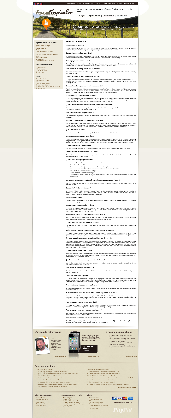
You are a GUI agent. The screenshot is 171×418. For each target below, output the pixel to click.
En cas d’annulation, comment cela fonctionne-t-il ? (84, 86)
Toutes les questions (127, 387)
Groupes (98, 3)
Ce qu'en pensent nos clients (44, 51)
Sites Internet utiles (41, 57)
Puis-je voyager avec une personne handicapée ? (84, 310)
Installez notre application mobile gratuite (48, 86)
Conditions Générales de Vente (45, 60)
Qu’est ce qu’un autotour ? (75, 45)
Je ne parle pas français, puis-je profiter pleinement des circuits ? (90, 238)
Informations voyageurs (43, 80)
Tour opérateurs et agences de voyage (47, 54)
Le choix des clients (41, 70)
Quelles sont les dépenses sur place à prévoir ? (83, 222)
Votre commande (41, 82)
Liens (37, 56)
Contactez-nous (40, 50)
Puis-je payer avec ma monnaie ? (78, 61)
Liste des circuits (108, 16)
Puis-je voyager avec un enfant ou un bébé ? (82, 302)
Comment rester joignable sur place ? (79, 250)
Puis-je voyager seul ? (74, 197)
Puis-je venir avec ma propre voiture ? (80, 112)
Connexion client (129, 3)
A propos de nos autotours (85, 3)
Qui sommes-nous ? (69, 3)
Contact (119, 3)
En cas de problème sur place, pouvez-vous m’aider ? (85, 214)
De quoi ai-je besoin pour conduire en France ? (83, 76)
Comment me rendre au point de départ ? (81, 205)
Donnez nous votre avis (43, 85)
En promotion (40, 72)
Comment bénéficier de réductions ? (79, 145)
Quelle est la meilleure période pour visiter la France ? (85, 260)
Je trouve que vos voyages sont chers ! (80, 136)
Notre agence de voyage (43, 45)
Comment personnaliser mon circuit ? (79, 53)
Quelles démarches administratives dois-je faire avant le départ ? (89, 105)
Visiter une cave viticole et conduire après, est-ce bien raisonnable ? (91, 230)
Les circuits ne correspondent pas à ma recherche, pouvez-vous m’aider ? (93, 180)
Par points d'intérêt (93, 16)
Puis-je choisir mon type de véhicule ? (80, 268)
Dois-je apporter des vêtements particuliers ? (82, 95)
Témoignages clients (109, 3)
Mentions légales (67, 398)
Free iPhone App (41, 48)
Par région (81, 16)
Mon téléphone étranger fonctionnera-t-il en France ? (85, 120)
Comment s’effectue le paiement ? (78, 188)
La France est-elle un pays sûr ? (77, 275)
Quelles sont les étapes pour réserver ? (80, 159)
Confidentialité (40, 59)
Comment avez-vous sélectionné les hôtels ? (82, 152)
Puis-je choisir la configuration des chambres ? (83, 69)
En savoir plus (60, 356)
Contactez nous (67, 405)
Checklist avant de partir (43, 83)
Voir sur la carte (122, 16)
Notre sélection (40, 398)
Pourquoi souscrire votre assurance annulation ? (84, 318)
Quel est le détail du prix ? (75, 130)
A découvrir (39, 401)
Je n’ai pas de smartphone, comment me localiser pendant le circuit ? (91, 293)
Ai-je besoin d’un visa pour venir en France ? (82, 285)
